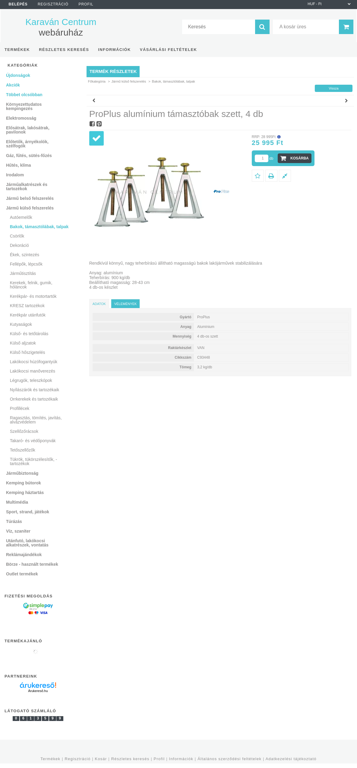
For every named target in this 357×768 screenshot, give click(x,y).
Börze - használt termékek (32, 564)
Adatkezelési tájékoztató (291, 759)
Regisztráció (77, 759)
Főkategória (97, 81)
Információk (181, 759)
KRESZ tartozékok (27, 305)
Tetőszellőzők (22, 450)
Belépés (18, 4)
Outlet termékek (22, 573)
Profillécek (20, 408)
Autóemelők (21, 217)
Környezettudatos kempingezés (24, 106)
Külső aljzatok (23, 343)
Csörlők (17, 236)
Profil (159, 759)
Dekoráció (19, 245)
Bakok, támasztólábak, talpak (39, 226)
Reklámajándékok (24, 554)
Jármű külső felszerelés (128, 81)
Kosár (101, 759)
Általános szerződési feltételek (229, 759)
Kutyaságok (21, 324)
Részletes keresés (130, 759)
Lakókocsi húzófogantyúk (33, 361)
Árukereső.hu (38, 691)
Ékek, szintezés (24, 254)
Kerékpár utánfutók (28, 315)
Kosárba (299, 158)
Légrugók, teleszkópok (31, 380)
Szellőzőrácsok (24, 431)
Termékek (50, 759)
